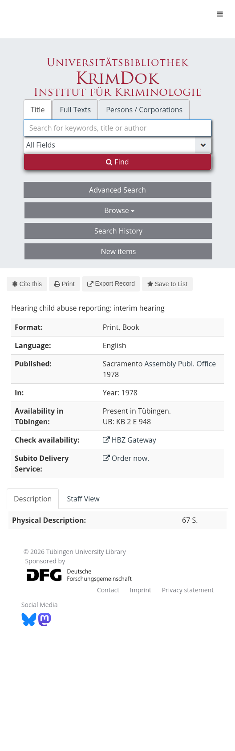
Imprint (140, 590)
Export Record (111, 283)
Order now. (126, 458)
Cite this (27, 283)
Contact (108, 590)
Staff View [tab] (83, 499)
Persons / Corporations (144, 110)
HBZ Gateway (129, 440)
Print (64, 283)
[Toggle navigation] (220, 14)
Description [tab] (33, 499)
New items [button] (118, 251)
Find (117, 162)
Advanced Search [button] (117, 190)
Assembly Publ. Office (180, 364)
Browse (119, 210)
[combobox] (117, 127)
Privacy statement (188, 590)
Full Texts (75, 110)
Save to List (167, 283)
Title (38, 110)
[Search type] (117, 144)
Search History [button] (118, 231)
